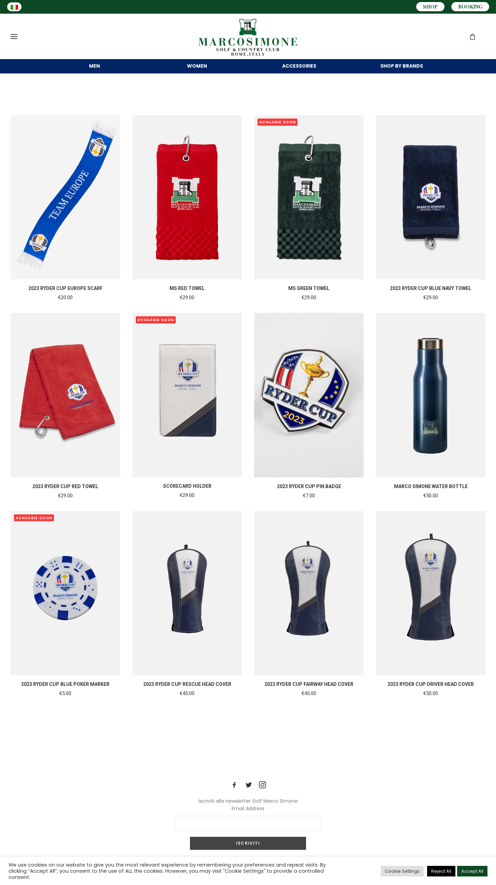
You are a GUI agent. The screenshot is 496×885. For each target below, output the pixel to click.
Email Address (248, 808)
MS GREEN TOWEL (309, 298)
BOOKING (470, 6)
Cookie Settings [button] (402, 871)
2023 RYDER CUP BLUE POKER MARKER (65, 693)
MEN (94, 67)
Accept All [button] (472, 871)
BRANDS (401, 67)
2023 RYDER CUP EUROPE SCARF (65, 298)
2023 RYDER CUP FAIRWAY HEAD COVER (308, 693)
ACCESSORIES (299, 67)
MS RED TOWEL (187, 298)
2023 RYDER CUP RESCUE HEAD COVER (187, 693)
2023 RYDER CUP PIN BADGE (309, 496)
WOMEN (197, 67)
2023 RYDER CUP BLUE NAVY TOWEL (430, 298)
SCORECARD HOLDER (187, 495)
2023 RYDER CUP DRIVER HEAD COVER (431, 693)
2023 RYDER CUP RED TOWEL (65, 496)
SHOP (430, 6)
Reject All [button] (441, 871)
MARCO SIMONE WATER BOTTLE (431, 496)
